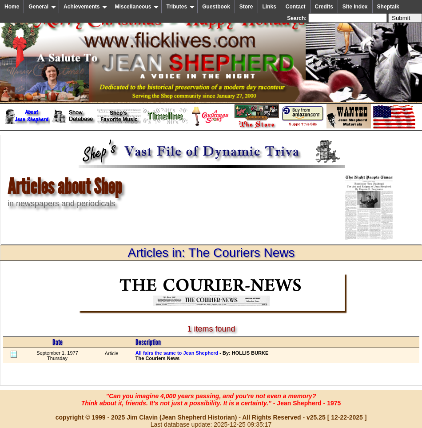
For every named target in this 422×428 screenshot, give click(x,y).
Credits (324, 7)
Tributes (180, 7)
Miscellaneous (137, 7)
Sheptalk (388, 7)
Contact (296, 7)
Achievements (85, 7)
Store (246, 7)
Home (11, 7)
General (42, 7)
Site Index (355, 7)
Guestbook (216, 7)
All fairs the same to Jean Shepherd (176, 353)
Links (269, 7)
